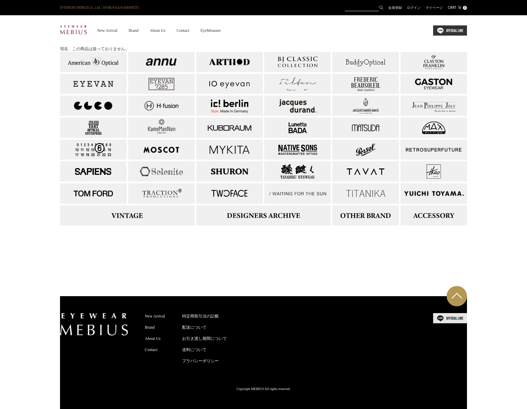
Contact (183, 30)
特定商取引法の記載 (200, 316)
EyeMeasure (210, 30)
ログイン (414, 7)
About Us (157, 30)
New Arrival (107, 30)
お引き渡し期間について (204, 338)
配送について (194, 327)
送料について (194, 349)
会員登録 (395, 7)
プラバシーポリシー (200, 361)
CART (457, 7)
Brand (133, 30)
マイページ (434, 7)
